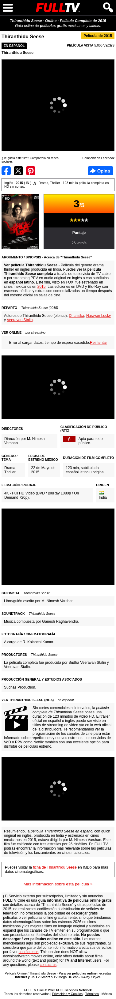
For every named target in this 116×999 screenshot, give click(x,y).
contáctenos (29, 952)
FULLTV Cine (34, 990)
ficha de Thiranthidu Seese (55, 867)
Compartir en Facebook (6, 170)
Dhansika (76, 316)
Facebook (100, 170)
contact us (48, 965)
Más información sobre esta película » (58, 884)
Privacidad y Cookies (67, 994)
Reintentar (98, 342)
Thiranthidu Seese (17, 53)
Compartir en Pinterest (30, 170)
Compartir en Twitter (18, 170)
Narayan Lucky (98, 316)
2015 (41, 286)
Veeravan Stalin (20, 320)
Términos (92, 994)
